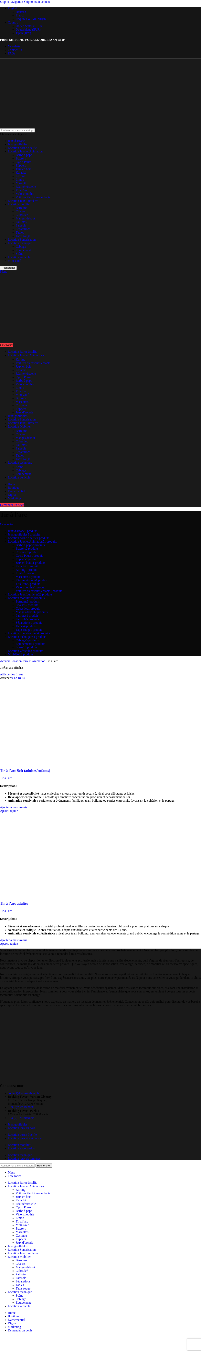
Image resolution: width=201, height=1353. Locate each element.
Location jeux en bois (21, 1128)
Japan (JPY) (23, 33)
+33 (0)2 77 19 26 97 (21, 1107)
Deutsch (21, 12)
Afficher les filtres (11, 674)
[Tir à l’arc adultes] (42, 895)
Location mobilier (19, 204)
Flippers (21, 165)
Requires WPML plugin (31, 19)
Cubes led (22, 215)
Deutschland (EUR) (28, 29)
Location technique (20, 243)
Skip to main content (37, 1)
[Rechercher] (17, 130)
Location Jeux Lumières (23, 200)
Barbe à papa (24, 155)
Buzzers (21, 158)
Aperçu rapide (9, 810)
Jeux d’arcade (24, 412)
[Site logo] (24, 126)
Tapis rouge (23, 236)
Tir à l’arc (22, 391)
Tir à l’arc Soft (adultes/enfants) (25, 770)
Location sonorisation (21, 1148)
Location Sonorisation (22, 239)
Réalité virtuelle (26, 186)
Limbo (20, 179)
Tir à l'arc (22, 190)
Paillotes (21, 222)
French (20, 15)
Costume (21, 405)
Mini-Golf (14, 260)
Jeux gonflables (17, 144)
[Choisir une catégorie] (100, 134)
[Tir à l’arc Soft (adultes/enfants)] (42, 763)
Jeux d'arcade (16, 140)
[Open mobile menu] (3, 271)
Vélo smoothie (25, 193)
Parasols (21, 225)
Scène (19, 253)
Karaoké (21, 172)
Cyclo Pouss (23, 162)
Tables (20, 232)
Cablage (21, 246)
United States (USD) (29, 26)
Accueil (5, 661)
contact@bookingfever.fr (23, 1093)
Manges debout (25, 218)
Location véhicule (19, 257)
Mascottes (22, 183)
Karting (20, 176)
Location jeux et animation (25, 1138)
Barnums (21, 207)
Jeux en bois (23, 169)
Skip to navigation (12, 1)
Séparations (23, 229)
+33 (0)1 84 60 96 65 (21, 1117)
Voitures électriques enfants (33, 197)
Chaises (21, 211)
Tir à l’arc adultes (14, 903)
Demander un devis (12, 505)
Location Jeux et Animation (25, 151)
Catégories (6, 524)
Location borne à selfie (22, 148)
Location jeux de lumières (24, 1158)
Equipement (23, 250)
